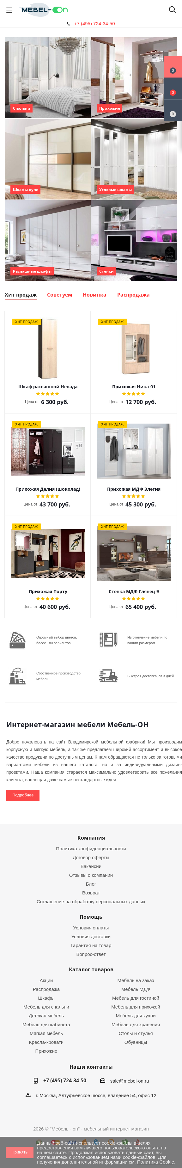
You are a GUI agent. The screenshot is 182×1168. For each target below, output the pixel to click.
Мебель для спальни (46, 1006)
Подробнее (22, 795)
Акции (46, 980)
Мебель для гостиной (135, 998)
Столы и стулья (135, 1033)
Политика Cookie (155, 1162)
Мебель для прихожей (135, 1006)
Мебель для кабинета (46, 1024)
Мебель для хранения (136, 1024)
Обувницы (135, 1042)
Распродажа (46, 989)
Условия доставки (91, 936)
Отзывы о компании (91, 875)
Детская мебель (46, 1015)
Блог (91, 884)
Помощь (91, 916)
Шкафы (46, 998)
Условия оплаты (91, 927)
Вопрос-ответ (91, 954)
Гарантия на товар (91, 945)
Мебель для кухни (135, 1015)
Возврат (91, 892)
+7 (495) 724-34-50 (94, 23)
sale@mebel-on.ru (129, 1081)
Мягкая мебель (46, 1033)
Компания (91, 837)
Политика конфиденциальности (91, 848)
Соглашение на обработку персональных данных (91, 901)
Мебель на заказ (136, 980)
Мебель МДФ (135, 989)
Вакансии (91, 866)
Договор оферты (91, 857)
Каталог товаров (91, 969)
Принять (20, 1152)
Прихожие (46, 1051)
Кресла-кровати (46, 1042)
